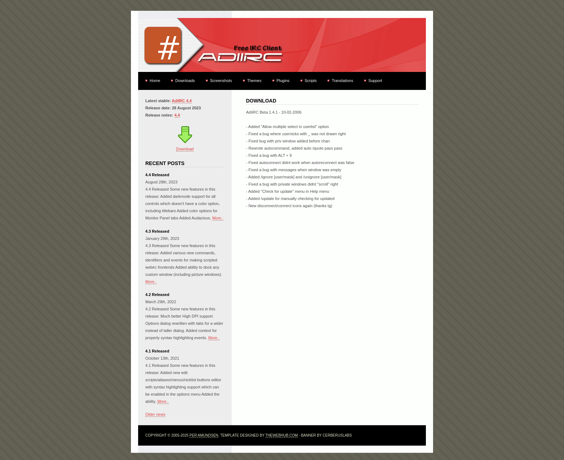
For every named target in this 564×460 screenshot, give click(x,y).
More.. (217, 218)
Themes (254, 80)
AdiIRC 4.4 (182, 101)
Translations (342, 80)
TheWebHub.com (281, 435)
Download (185, 149)
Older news (155, 414)
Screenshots (221, 80)
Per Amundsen (204, 435)
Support (375, 80)
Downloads (185, 80)
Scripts (311, 80)
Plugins (283, 80)
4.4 (177, 115)
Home (155, 80)
